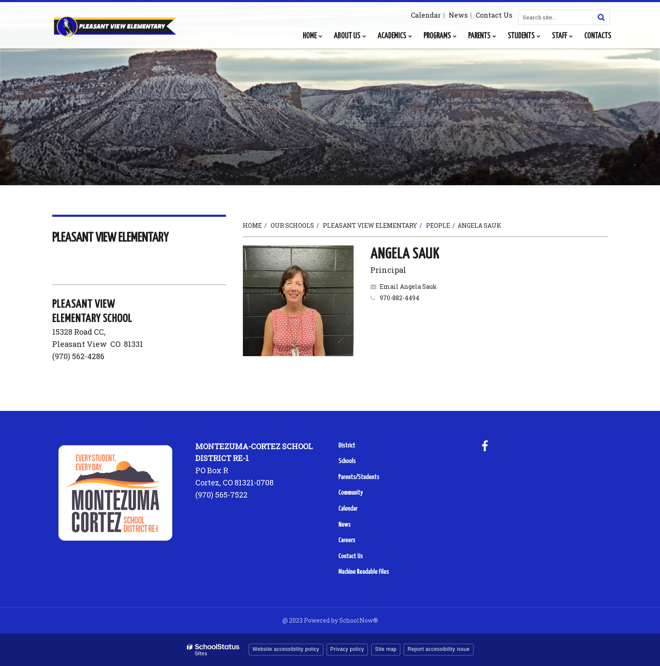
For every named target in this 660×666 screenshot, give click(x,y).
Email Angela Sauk (408, 286)
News (458, 15)
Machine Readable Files (363, 572)
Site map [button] (386, 649)
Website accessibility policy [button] (286, 649)
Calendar (426, 15)
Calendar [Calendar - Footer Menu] (347, 509)
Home (252, 225)
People (438, 225)
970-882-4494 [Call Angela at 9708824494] (399, 298)
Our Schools (292, 225)
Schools (347, 461)
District (346, 445)
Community (350, 493)
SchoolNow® (358, 620)
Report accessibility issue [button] (438, 649)
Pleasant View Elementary (370, 225)
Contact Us (494, 15)
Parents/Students (358, 477)
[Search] (601, 17)
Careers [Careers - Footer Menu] (346, 540)
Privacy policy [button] (347, 649)
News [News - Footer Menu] (344, 525)
